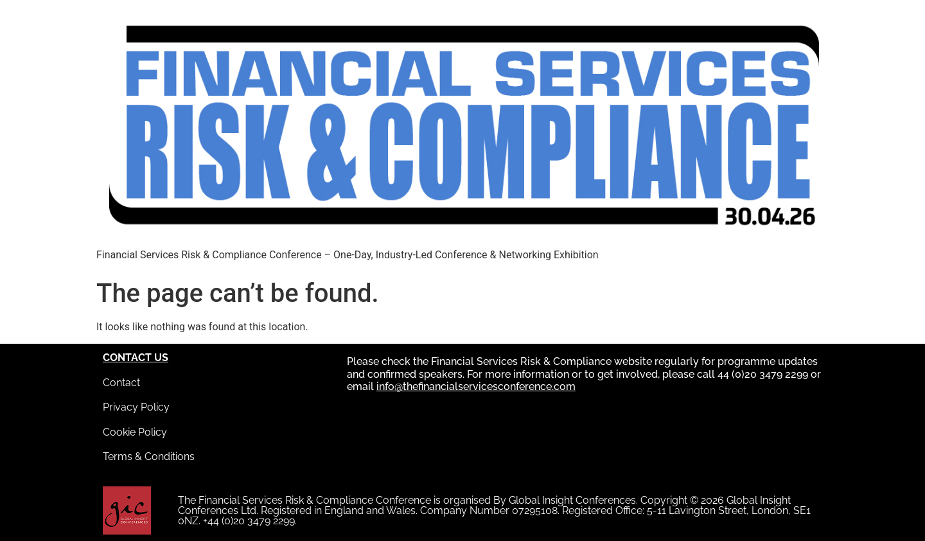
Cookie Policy (135, 432)
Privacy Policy (136, 407)
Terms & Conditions (149, 456)
